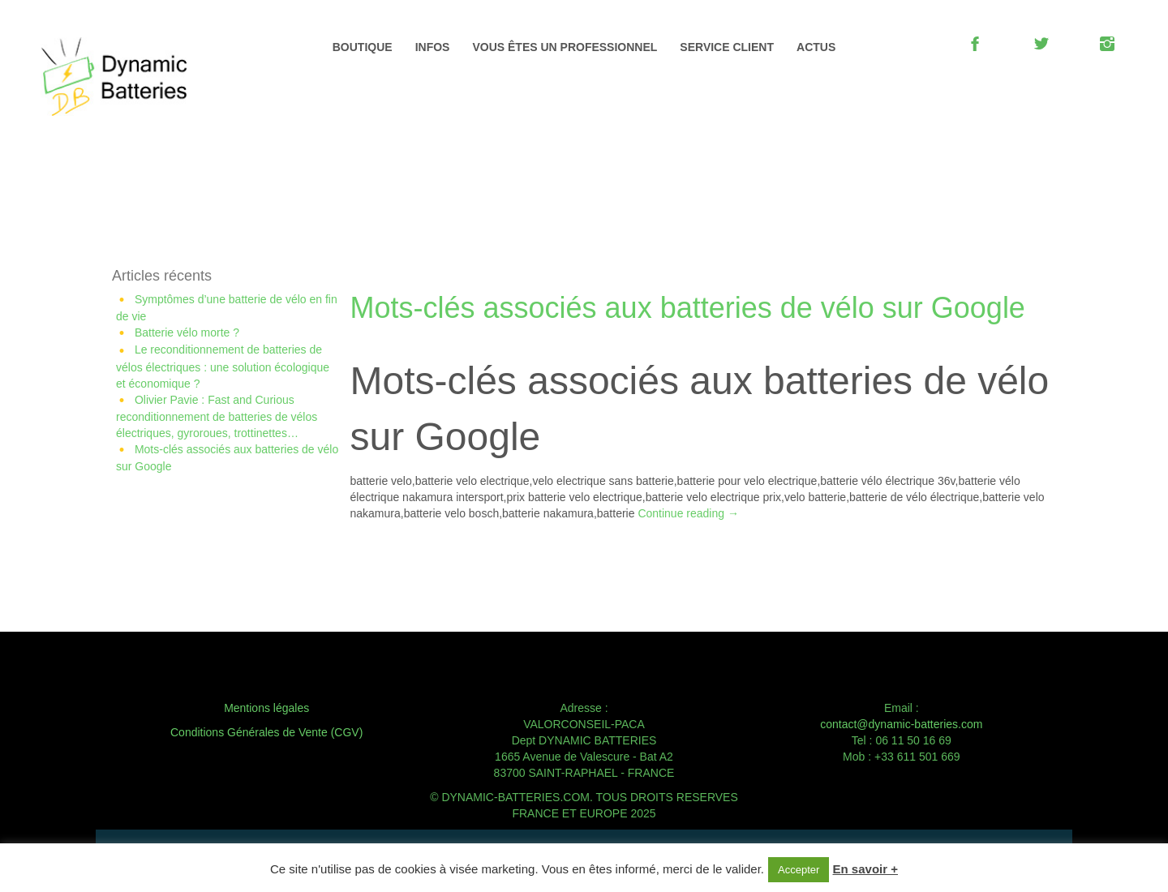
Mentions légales (266, 707)
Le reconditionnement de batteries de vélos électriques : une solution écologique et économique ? (222, 366)
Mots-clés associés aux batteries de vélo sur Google (687, 307)
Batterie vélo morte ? (187, 332)
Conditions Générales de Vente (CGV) (266, 732)
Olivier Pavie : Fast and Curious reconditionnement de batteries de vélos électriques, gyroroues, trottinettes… (216, 416)
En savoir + (865, 869)
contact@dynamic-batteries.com (901, 724)
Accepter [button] (798, 870)
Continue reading (688, 513)
